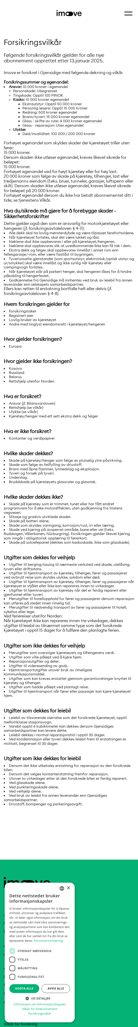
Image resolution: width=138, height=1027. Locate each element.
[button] (39, 998)
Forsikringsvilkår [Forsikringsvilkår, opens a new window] (39, 1013)
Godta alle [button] (24, 988)
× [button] (68, 888)
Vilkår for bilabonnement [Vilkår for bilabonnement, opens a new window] (39, 1009)
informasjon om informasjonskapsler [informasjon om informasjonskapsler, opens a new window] (40, 1004)
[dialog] (40, 952)
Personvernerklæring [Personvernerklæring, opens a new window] (48, 941)
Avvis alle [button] (56, 988)
